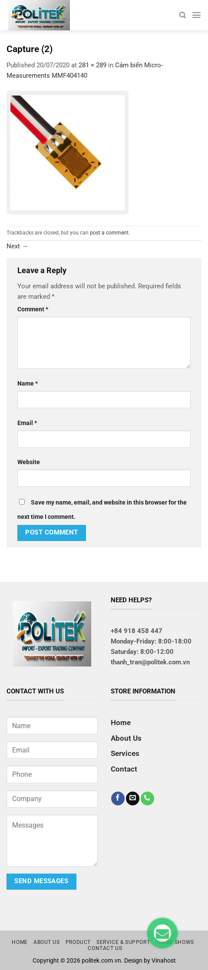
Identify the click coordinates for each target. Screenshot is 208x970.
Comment (32, 309)
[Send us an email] (132, 798)
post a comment (109, 233)
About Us (126, 738)
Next (17, 246)
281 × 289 (92, 65)
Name (27, 383)
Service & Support (123, 942)
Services (125, 753)
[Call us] (147, 798)
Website (28, 462)
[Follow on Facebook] (118, 798)
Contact (124, 769)
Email (27, 422)
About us (46, 942)
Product (78, 942)
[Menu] (196, 15)
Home (121, 722)
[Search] (182, 15)
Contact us (105, 948)
